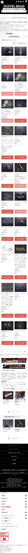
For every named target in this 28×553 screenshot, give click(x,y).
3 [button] (13, 412)
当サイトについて (14, 445)
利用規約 (14, 460)
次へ (20, 351)
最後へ (25, 351)
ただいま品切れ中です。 (8, 93)
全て (2, 33)
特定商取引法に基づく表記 (14, 452)
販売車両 (3, 529)
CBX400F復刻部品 (6, 507)
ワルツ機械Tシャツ (6, 521)
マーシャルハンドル (6, 523)
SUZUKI (3, 504)
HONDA (3, 495)
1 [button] (8, 412)
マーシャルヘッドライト (7, 515)
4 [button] (15, 412)
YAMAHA (4, 501)
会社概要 (14, 463)
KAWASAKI (4, 498)
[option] (8, 398)
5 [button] (17, 412)
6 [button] (19, 412)
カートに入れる (7, 66)
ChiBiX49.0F (4, 512)
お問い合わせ (14, 456)
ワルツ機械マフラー (6, 518)
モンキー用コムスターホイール (9, 526)
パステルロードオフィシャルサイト (14, 470)
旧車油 (3, 509)
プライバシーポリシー (14, 449)
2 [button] (11, 412)
